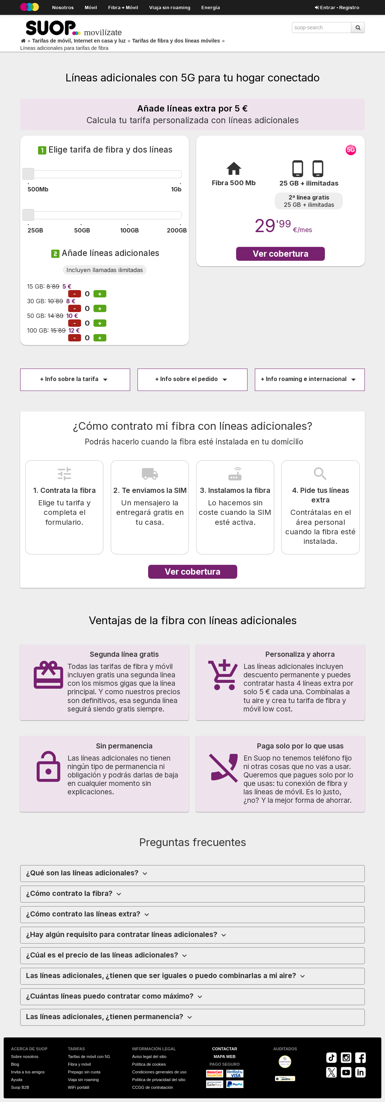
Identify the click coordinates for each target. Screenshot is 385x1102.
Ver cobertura (280, 254)
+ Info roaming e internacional (310, 379)
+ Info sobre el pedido (192, 379)
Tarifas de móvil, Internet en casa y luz (79, 41)
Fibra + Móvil (123, 7)
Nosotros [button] (63, 7)
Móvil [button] (91, 7)
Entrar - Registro (337, 7)
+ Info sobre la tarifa (75, 379)
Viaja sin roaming (169, 7)
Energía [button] (210, 7)
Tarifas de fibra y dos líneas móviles (176, 41)
